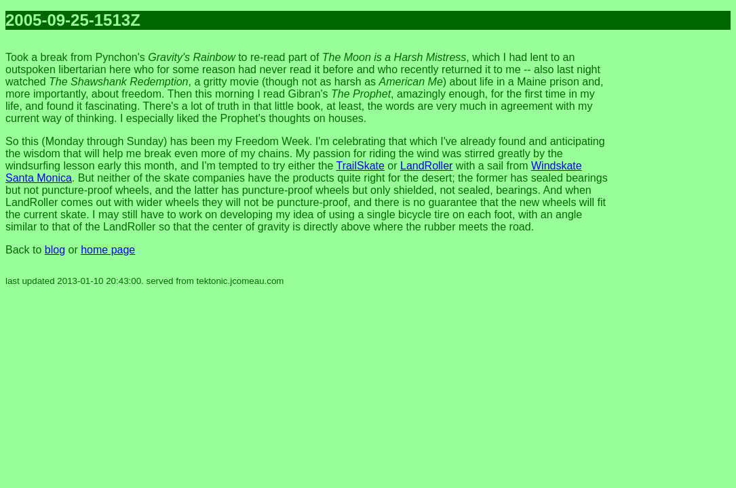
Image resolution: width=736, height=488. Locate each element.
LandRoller (426, 165)
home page (108, 250)
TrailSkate (360, 165)
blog (55, 250)
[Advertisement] (676, 244)
